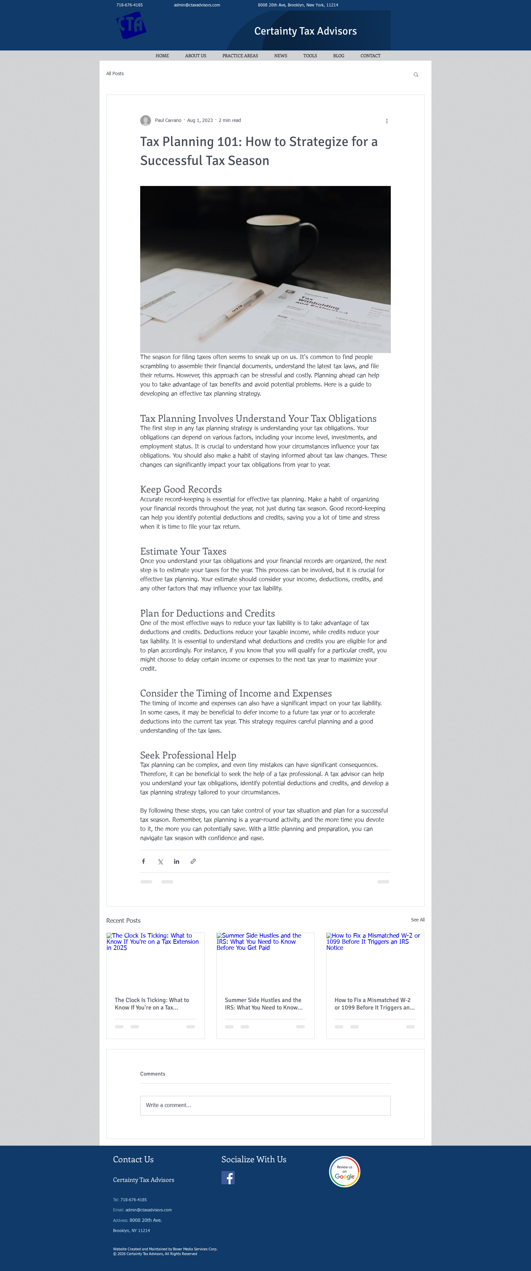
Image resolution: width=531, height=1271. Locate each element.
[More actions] (387, 121)
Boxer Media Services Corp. (195, 1249)
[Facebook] (228, 1177)
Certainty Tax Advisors (305, 31)
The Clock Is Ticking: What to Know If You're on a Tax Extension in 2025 (152, 1003)
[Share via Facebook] (143, 861)
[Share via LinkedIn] (176, 861)
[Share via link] (193, 861)
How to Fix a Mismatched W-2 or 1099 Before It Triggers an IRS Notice (373, 1003)
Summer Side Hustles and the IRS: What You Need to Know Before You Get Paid (263, 1003)
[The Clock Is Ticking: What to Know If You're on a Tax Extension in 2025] (156, 960)
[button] (416, 74)
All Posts (115, 73)
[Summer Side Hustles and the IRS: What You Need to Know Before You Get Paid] (266, 960)
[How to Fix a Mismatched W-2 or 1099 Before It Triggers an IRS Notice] (375, 960)
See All (418, 920)
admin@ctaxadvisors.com (197, 5)
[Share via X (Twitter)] (160, 861)
